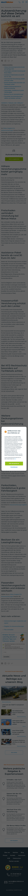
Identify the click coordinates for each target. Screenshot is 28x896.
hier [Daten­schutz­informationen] (15, 458)
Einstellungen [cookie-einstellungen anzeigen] (14, 467)
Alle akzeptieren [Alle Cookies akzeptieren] (14, 463)
